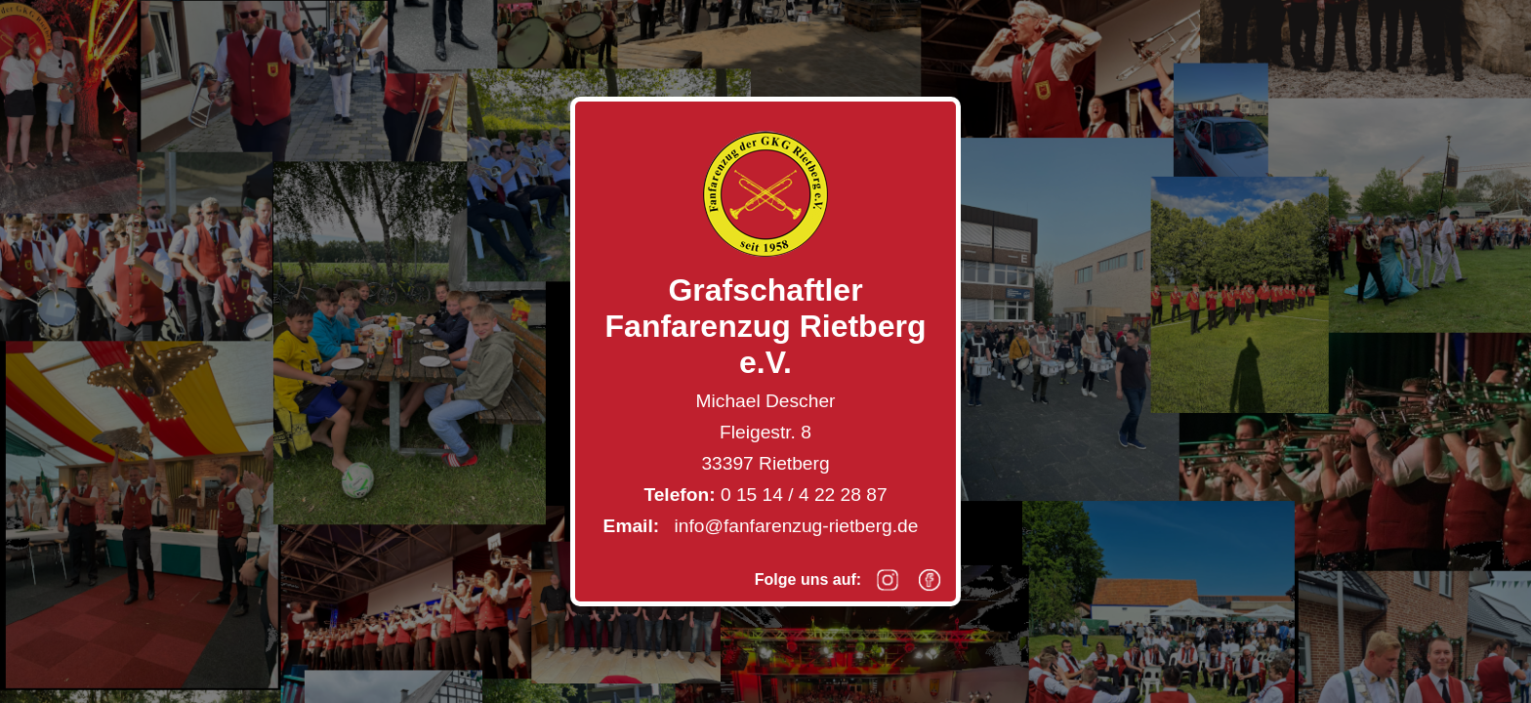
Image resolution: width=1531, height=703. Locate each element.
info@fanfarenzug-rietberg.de (797, 526)
